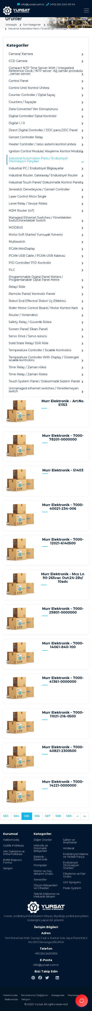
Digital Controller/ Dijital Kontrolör (46, 116)
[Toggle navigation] (46, 10)
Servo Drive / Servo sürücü (46, 336)
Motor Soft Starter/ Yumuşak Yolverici (46, 235)
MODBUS (46, 228)
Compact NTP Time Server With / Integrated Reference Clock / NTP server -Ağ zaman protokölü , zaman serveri (46, 71)
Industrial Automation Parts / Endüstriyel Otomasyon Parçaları (43, 28)
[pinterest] (33, 978)
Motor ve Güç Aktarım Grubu (43, 872)
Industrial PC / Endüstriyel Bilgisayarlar (46, 168)
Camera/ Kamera (46, 54)
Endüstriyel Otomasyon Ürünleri (65, 24)
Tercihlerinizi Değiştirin (34, 995)
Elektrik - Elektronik (40, 858)
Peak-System (72, 888)
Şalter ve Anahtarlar (70, 841)
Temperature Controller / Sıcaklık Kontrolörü (46, 350)
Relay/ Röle (46, 287)
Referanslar (11, 999)
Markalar (73, 995)
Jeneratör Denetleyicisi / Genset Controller (46, 189)
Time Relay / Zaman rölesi (46, 367)
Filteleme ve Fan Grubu (74, 875)
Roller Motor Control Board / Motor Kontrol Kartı (46, 308)
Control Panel (46, 81)
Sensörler (40, 879)
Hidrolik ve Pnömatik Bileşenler (41, 848)
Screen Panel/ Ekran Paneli (46, 329)
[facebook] (40, 978)
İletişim (8, 868)
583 (5, 816)
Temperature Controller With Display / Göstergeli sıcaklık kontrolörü (46, 358)
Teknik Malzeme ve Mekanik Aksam (47, 895)
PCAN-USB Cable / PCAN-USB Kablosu (46, 256)
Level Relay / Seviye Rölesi (46, 204)
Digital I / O (46, 123)
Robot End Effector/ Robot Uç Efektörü (46, 301)
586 (37, 816)
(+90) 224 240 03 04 (60, 4)
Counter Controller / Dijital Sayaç (46, 95)
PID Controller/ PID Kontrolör (46, 263)
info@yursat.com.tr (30, 4)
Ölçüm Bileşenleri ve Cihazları (45, 886)
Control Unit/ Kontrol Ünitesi (46, 88)
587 (47, 816)
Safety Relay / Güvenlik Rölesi (46, 322)
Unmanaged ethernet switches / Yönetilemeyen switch (46, 389)
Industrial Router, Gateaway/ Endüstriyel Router (46, 175)
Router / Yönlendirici (46, 315)
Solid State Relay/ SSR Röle (46, 343)
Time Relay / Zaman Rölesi (46, 374)
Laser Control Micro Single (46, 197)
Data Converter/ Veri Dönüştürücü (46, 109)
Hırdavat (68, 848)
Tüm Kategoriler (32, 24)
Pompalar (40, 865)
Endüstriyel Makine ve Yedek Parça (75, 855)
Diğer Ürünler (43, 839)
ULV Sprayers (72, 882)
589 (69, 816)
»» (84, 816)
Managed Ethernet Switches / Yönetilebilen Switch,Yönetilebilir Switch (46, 219)
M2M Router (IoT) (46, 211)
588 (58, 816)
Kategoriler (58, 995)
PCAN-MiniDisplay (46, 249)
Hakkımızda (11, 839)
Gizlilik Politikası (13, 845)
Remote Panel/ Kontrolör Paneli (46, 294)
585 (26, 816)
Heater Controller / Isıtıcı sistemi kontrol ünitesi (46, 144)
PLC (46, 270)
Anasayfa (11, 24)
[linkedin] (57, 978)
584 (16, 816)
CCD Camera (46, 61)
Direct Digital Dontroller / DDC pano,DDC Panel (46, 130)
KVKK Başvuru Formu (12, 861)
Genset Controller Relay (46, 137)
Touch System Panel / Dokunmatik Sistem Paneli (46, 381)
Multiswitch (46, 242)
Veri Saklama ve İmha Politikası (14, 852)
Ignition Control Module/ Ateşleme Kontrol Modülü (46, 151)
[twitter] (47, 978)
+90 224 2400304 (46, 953)
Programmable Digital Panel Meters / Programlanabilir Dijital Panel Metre (46, 278)
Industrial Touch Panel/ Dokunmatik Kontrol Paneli (46, 182)
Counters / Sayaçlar (46, 102)
